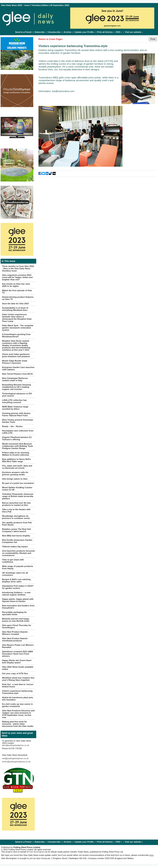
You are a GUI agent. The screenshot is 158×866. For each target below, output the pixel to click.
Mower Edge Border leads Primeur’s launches (14, 362)
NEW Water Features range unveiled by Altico (15, 408)
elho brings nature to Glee (14, 479)
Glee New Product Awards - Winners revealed (15, 633)
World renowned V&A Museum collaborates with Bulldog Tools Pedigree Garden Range (17, 446)
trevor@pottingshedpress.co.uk (16, 761)
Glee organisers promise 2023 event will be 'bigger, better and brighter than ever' (17, 277)
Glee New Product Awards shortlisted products (14, 639)
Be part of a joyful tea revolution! (18, 483)
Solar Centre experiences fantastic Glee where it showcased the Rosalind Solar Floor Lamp (17, 317)
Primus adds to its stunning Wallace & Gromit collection (15, 453)
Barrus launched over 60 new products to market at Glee (16, 504)
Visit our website (133, 32)
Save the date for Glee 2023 (15, 303)
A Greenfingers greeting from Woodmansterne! (16, 335)
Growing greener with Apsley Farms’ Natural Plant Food (16, 414)
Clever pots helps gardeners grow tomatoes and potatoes (16, 355)
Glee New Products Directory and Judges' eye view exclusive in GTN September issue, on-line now (18, 713)
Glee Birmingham (37, 852)
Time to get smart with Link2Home (13, 561)
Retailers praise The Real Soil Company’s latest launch (16, 530)
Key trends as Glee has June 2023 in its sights (16, 285)
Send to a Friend (23, 32)
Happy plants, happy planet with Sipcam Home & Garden (17, 600)
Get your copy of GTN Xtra (15, 673)
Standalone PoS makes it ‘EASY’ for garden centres (18, 587)
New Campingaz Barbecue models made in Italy (15, 379)
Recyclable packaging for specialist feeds (14, 613)
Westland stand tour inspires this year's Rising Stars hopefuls (18, 679)
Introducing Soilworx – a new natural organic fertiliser (16, 593)
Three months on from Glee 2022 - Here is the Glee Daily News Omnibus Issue (18, 268)
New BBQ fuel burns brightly (16, 536)
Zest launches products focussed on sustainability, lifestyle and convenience (18, 553)
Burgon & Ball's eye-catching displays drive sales (16, 580)
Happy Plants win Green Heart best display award (16, 661)
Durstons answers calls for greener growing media (15, 473)
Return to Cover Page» (50, 39)
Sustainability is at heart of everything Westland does (15, 309)
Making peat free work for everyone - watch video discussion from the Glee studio (17, 724)
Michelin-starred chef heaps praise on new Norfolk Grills (15, 620)
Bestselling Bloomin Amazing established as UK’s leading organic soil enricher (16, 387)
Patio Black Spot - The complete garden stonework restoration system (17, 327)
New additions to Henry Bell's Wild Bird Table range (16, 460)
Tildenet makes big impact (15, 546)
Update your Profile (84, 32)
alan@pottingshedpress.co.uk (15, 745)
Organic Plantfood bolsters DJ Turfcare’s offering (17, 438)
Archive (67, 32)
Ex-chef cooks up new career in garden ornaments (17, 705)
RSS (118, 32)
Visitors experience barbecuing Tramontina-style (17, 692)
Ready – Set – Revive (12, 426)
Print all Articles (105, 32)
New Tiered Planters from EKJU (17, 374)
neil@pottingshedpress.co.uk (15, 758)
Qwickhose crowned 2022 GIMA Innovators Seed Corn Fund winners (17, 653)
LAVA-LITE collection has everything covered (14, 401)
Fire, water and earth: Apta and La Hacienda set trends (17, 467)
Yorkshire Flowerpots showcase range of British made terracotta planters (17, 496)
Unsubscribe (54, 32)
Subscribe (40, 32)
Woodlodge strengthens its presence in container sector (16, 517)
